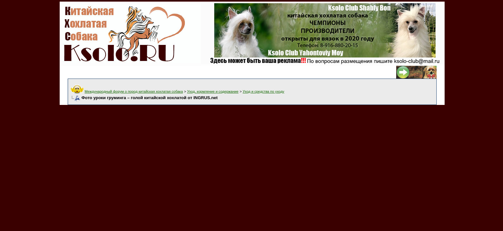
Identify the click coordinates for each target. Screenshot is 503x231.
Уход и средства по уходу (264, 91)
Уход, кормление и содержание (212, 91)
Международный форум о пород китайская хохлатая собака (134, 91)
